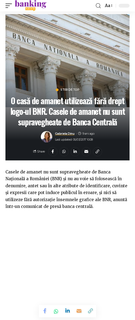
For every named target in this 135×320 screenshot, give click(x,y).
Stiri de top (69, 89)
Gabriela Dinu (65, 133)
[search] (98, 6)
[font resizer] (108, 5)
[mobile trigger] (10, 5)
